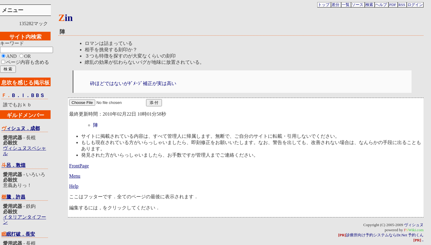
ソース (357, 5)
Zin (65, 17)
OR (27, 56)
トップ (324, 5)
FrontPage (79, 165)
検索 (369, 5)
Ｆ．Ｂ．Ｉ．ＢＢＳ (23, 95)
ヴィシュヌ (414, 225)
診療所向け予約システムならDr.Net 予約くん (381, 235)
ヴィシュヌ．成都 (20, 128)
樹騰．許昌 (13, 196)
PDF (392, 5)
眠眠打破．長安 (18, 234)
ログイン (415, 5)
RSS (401, 5)
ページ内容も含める (27, 62)
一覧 (346, 5)
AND (11, 56)
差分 (335, 5)
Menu (74, 176)
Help (73, 186)
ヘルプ (381, 5)
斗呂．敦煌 (13, 165)
